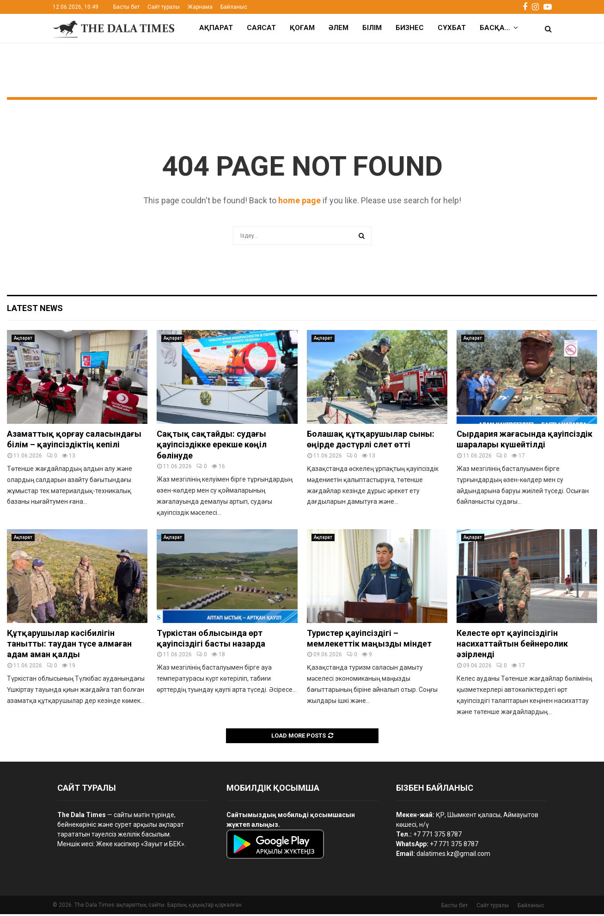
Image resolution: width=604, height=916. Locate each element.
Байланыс (233, 7)
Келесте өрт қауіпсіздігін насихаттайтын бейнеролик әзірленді (512, 645)
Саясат (261, 28)
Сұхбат (452, 28)
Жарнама (200, 7)
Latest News (35, 310)
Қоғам (302, 28)
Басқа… (495, 28)
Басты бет (126, 7)
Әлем (338, 28)
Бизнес (410, 28)
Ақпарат (216, 28)
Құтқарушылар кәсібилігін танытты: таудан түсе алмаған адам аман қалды (69, 645)
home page (299, 202)
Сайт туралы (163, 7)
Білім (372, 28)
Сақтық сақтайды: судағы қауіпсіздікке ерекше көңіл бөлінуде (212, 446)
